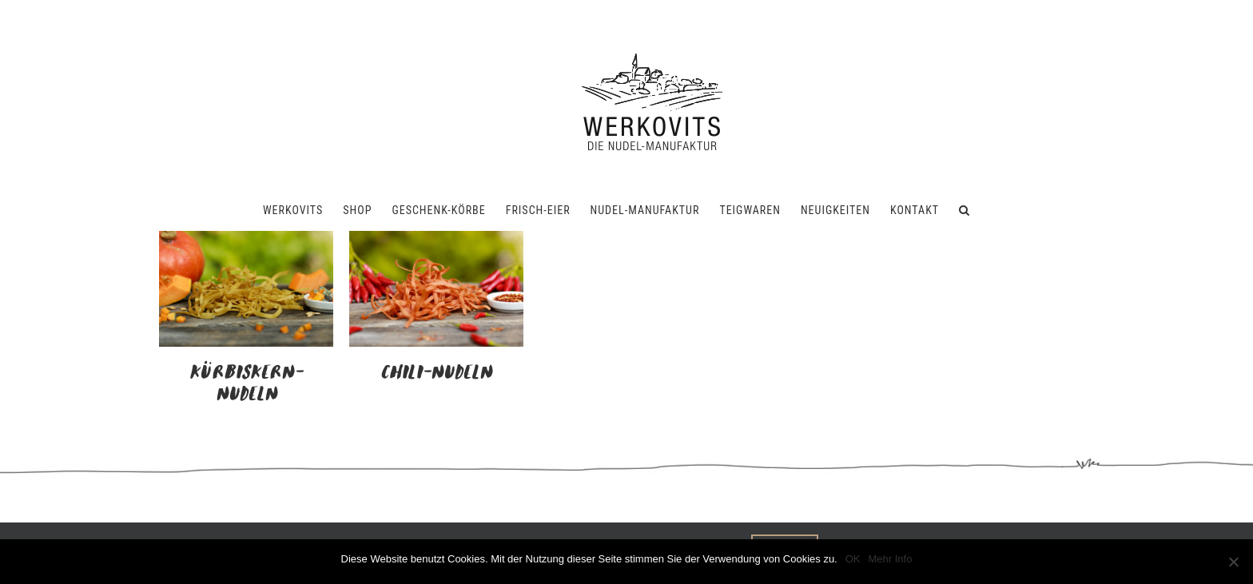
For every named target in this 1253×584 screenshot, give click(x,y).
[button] (964, 210)
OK (853, 559)
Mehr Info (891, 559)
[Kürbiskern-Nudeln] (246, 240)
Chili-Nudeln (436, 373)
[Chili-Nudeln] (436, 240)
